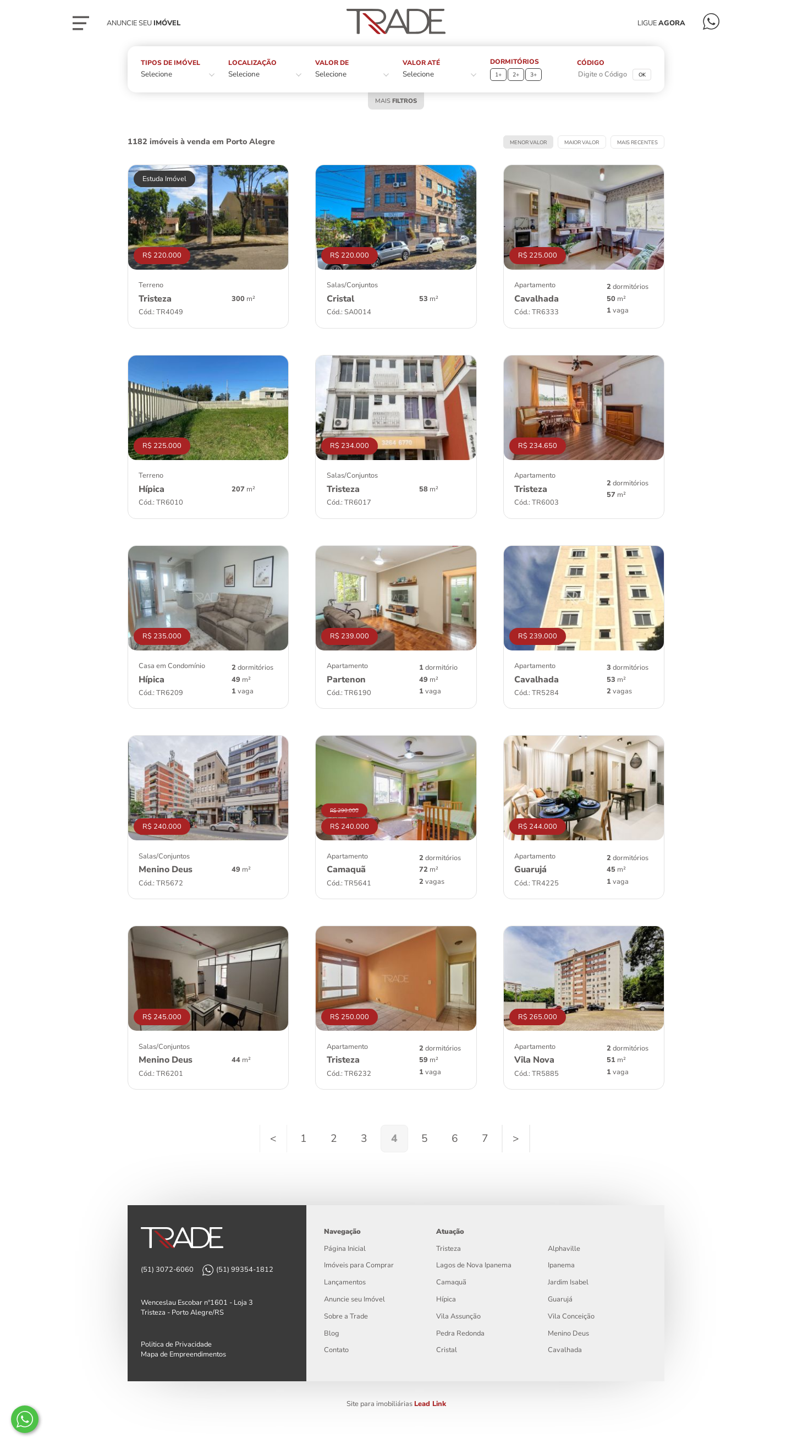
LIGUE (661, 23)
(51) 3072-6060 (167, 1270)
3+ (533, 74)
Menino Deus (568, 1333)
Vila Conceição (571, 1316)
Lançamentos (345, 1282)
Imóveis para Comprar (359, 1265)
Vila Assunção (458, 1316)
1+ (498, 74)
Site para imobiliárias (396, 1404)
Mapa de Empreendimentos (183, 1354)
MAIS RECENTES (637, 142)
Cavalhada (565, 1350)
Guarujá (560, 1299)
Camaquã (451, 1282)
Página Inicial (345, 1249)
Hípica (446, 1299)
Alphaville (564, 1249)
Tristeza (448, 1249)
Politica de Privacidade (176, 1344)
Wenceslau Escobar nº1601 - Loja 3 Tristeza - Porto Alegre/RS (197, 1307)
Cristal (446, 1350)
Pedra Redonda (460, 1333)
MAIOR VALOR (581, 142)
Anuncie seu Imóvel (354, 1299)
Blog (331, 1333)
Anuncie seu (143, 23)
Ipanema (561, 1265)
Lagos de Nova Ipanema (474, 1265)
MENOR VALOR (528, 142)
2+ (516, 74)
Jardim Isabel (568, 1282)
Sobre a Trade (346, 1316)
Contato (336, 1350)
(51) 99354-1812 (244, 1270)
